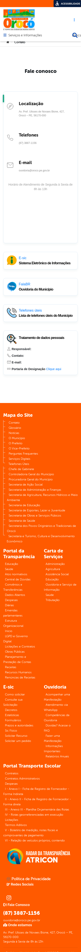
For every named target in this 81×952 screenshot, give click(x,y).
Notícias (14, 433)
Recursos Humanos (18, 672)
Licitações (11, 819)
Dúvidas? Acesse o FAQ (57, 728)
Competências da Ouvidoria (56, 718)
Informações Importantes (53, 748)
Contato (14, 422)
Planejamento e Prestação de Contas (17, 659)
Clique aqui (53, 369)
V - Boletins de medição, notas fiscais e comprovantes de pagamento (30, 833)
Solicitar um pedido (18, 741)
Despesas (11, 600)
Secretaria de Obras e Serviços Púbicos (35, 515)
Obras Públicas (15, 651)
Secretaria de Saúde (22, 520)
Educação (11, 564)
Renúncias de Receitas (20, 677)
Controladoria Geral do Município (31, 474)
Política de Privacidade (28, 879)
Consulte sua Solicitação (12, 702)
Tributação (53, 600)
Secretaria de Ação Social (26, 484)
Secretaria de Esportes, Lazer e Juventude (37, 510)
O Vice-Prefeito (19, 448)
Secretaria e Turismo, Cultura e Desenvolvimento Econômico (41, 539)
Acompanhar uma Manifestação (57, 697)
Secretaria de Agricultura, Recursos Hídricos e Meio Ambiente (42, 497)
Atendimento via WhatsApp (56, 707)
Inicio (8, 631)
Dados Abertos (15, 595)
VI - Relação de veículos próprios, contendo (35, 840)
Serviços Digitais (19, 458)
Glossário (15, 427)
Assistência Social (57, 574)
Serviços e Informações (25, 35)
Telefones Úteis (18, 464)
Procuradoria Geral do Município (31, 479)
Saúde (9, 569)
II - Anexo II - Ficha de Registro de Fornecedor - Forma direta (37, 802)
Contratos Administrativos (22, 778)
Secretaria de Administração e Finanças (35, 489)
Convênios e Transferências (12, 587)
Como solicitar (15, 694)
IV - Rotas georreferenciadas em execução (34, 814)
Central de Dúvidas (17, 579)
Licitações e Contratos (20, 646)
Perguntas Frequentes (23, 453)
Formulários (13, 720)
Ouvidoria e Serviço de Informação (60, 587)
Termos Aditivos (16, 825)
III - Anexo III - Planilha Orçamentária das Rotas (37, 809)
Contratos (11, 773)
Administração (55, 564)
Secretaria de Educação (24, 505)
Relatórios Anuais (57, 756)
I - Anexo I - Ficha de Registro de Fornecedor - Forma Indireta (36, 791)
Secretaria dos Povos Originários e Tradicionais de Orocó (41, 528)
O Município (17, 438)
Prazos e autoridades (19, 725)
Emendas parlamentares (12, 613)
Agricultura (53, 569)
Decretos (11, 710)
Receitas (10, 667)
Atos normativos (16, 574)
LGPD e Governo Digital (15, 639)
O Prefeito (15, 443)
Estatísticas (12, 715)
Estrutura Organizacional (13, 623)
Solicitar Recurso (16, 735)
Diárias (9, 605)
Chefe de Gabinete (21, 469)
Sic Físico (11, 730)
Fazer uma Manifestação (53, 738)
